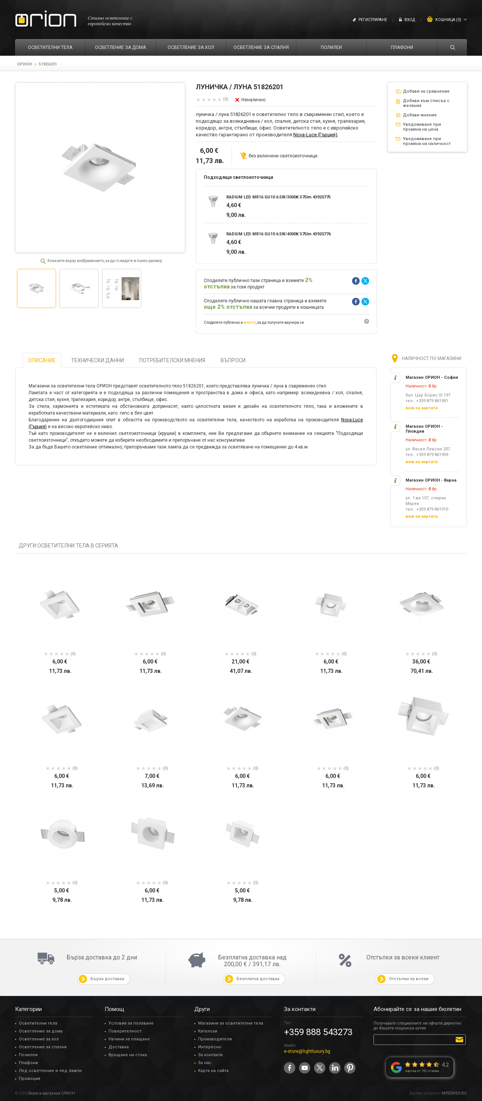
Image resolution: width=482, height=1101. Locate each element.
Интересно (209, 1047)
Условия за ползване (131, 1023)
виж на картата (422, 408)
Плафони (28, 1062)
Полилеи (28, 1054)
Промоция (29, 1078)
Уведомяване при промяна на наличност (427, 141)
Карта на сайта (213, 1070)
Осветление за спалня (43, 1047)
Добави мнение (420, 115)
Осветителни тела (38, 1023)
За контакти (210, 1054)
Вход (409, 20)
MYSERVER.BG (454, 1093)
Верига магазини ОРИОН (51, 1093)
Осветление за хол (39, 1039)
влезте (250, 322)
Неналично (253, 99)
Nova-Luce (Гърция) (315, 134)
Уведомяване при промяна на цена (422, 127)
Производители (215, 1039)
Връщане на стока (127, 1054)
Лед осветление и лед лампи (50, 1070)
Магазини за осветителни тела (230, 1023)
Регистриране (372, 20)
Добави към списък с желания (426, 103)
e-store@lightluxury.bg (307, 1051)
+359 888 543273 (318, 1032)
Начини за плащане (129, 1039)
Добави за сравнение (426, 91)
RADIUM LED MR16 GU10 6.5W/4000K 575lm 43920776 (278, 234)
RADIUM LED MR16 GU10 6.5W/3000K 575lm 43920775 (278, 197)
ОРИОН (24, 64)
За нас (205, 1062)
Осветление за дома (41, 1031)
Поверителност (125, 1031)
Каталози (207, 1031)
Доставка (118, 1047)
